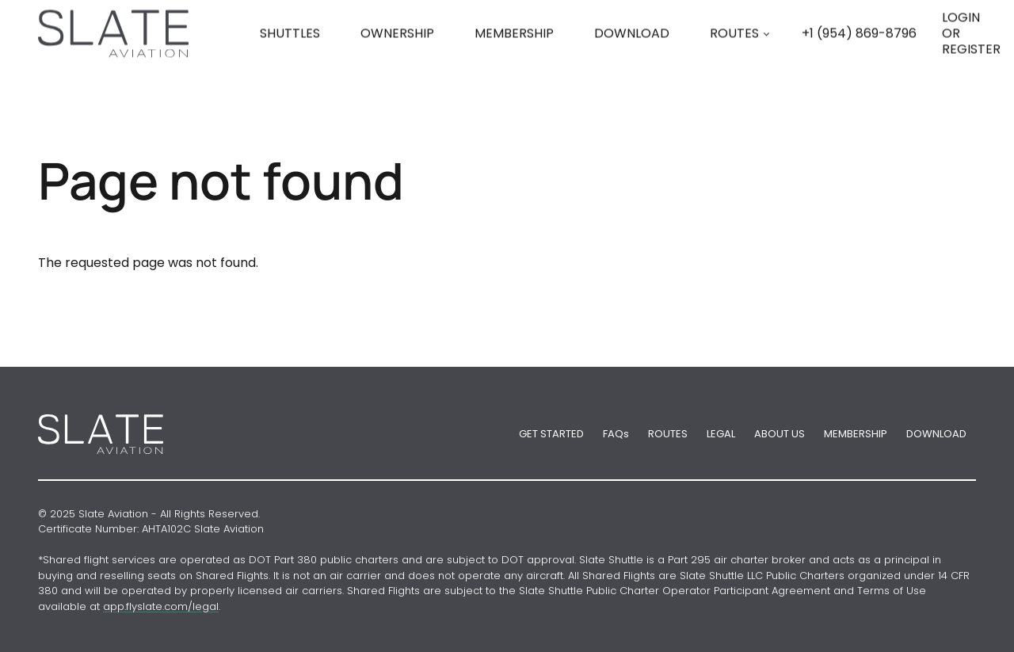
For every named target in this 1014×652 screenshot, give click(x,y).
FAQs (616, 433)
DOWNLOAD (936, 433)
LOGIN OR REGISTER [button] (971, 58)
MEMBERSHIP (855, 433)
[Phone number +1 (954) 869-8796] (859, 59)
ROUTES (734, 59)
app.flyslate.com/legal (161, 606)
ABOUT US (779, 433)
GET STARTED (551, 433)
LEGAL (721, 433)
